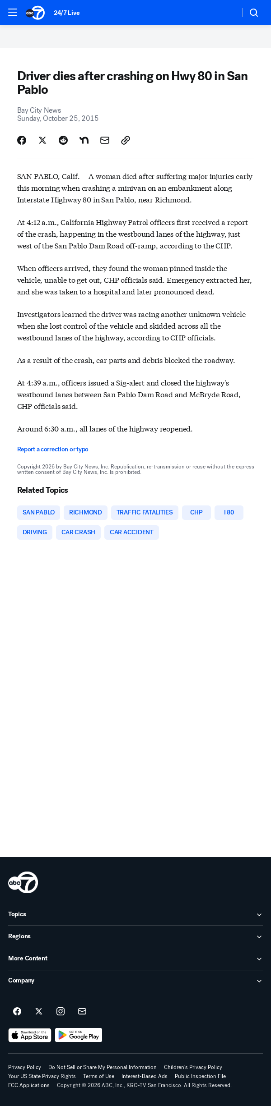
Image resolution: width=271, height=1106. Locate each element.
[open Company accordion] (135, 981)
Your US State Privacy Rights (42, 1076)
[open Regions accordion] (135, 937)
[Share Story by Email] (104, 140)
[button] (12, 12)
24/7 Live (66, 13)
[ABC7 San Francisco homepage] (35, 12)
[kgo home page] (23, 882)
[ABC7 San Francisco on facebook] (17, 1012)
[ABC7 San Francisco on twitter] (39, 1012)
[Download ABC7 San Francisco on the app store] (29, 1035)
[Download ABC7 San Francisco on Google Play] (79, 1035)
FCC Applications (29, 1085)
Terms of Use (98, 1076)
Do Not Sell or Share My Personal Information (102, 1067)
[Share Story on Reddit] (63, 140)
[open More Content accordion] (135, 959)
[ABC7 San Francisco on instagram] (60, 1012)
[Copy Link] (125, 140)
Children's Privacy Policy (193, 1067)
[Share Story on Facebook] (21, 140)
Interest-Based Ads (144, 1076)
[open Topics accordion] (135, 914)
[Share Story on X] (42, 140)
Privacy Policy (24, 1067)
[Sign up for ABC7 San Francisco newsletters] (82, 1012)
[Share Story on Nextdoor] (84, 140)
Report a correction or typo (53, 449)
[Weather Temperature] (226, 13)
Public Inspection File (200, 1076)
